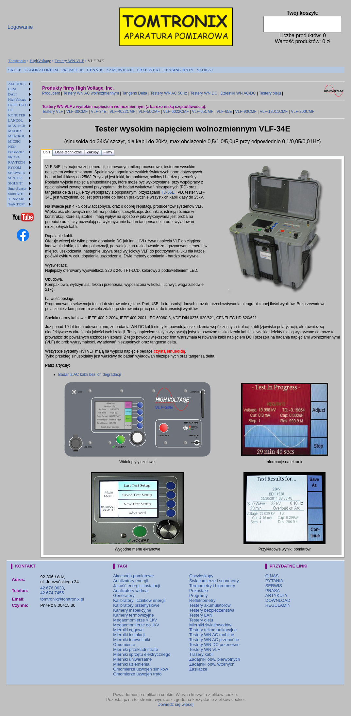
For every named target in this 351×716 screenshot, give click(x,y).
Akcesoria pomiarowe (133, 575)
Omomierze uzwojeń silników (140, 669)
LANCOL (15, 120)
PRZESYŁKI (148, 69)
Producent (51, 93)
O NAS (271, 575)
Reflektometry (202, 600)
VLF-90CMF (246, 111)
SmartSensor (17, 188)
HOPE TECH (18, 105)
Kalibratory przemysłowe (136, 605)
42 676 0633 (52, 587)
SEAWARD (16, 173)
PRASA (272, 590)
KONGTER (16, 115)
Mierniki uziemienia (131, 664)
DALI (12, 94)
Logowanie (20, 27)
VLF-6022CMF (176, 111)
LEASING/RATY (178, 69)
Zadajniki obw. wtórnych (211, 664)
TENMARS (16, 199)
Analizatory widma (130, 590)
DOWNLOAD (278, 600)
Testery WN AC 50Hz (168, 93)
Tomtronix (17, 60)
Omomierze (124, 644)
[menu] (19, 144)
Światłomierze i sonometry (214, 580)
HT (10, 110)
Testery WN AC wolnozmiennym (91, 93)
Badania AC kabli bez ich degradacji (89, 374)
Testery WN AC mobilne (211, 634)
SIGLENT (15, 183)
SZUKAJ (205, 69)
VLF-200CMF (302, 111)
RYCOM (14, 167)
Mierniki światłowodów (210, 624)
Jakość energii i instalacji (136, 585)
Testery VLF (52, 111)
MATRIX (15, 131)
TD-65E (168, 192)
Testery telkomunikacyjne (213, 629)
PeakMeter (16, 152)
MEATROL (16, 136)
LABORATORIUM (41, 69)
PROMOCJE (72, 69)
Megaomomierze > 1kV (135, 620)
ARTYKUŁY (276, 595)
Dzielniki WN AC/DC (238, 93)
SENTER (15, 178)
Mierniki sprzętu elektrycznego (141, 654)
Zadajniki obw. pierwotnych (214, 659)
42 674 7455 (52, 592)
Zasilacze (198, 669)
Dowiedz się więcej (175, 704)
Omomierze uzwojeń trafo (137, 674)
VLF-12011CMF (274, 111)
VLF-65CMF (202, 111)
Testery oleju (270, 93)
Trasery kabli (201, 654)
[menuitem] (15, 70)
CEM (12, 89)
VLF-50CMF (149, 111)
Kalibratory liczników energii (139, 600)
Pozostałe (198, 590)
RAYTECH (16, 162)
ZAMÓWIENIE (120, 69)
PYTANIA (274, 580)
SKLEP (14, 69)
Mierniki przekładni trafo (135, 649)
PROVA (14, 157)
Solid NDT (16, 194)
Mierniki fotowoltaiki (131, 639)
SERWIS (273, 585)
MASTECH (16, 126)
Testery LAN (200, 615)
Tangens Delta (134, 93)
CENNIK (95, 69)
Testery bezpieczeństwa (211, 610)
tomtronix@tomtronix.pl (62, 599)
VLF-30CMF (77, 111)
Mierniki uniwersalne (132, 659)
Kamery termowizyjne (133, 615)
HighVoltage (40, 60)
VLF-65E (224, 111)
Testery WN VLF (69, 60)
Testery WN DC (203, 93)
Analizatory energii (130, 580)
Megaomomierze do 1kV (136, 624)
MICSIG (14, 141)
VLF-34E (98, 111)
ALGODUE (16, 84)
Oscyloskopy (201, 575)
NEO (12, 146)
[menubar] (110, 70)
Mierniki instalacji (129, 634)
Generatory (123, 595)
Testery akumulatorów (209, 605)
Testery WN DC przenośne (214, 644)
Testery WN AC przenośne (214, 639)
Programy (198, 595)
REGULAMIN (278, 605)
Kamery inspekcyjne (132, 610)
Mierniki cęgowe (128, 629)
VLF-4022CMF (122, 111)
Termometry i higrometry (212, 585)
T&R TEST (16, 204)
